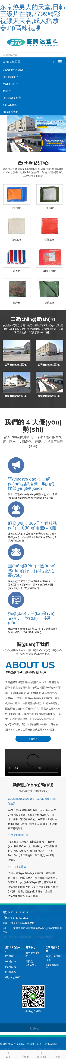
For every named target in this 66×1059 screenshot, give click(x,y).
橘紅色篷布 (49, 271)
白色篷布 (16, 239)
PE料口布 (10, 966)
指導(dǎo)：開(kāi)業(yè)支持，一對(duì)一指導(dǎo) (31, 618)
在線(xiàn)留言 (11, 104)
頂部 (57, 1054)
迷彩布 (16, 302)
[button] (62, 83)
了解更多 (33, 738)
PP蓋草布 (10, 972)
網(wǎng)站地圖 (43, 937)
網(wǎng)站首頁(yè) (13, 69)
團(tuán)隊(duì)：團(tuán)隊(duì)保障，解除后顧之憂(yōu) (32, 571)
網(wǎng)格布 (12, 977)
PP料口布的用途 (17, 866)
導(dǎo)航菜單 (11, 61)
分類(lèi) (41, 1054)
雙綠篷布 (49, 302)
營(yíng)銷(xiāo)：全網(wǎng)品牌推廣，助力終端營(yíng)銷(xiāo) (31, 484)
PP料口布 (10, 961)
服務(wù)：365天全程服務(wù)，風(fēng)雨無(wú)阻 (32, 525)
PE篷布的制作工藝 (18, 835)
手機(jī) (25, 1054)
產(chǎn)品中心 (11, 83)
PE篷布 (16, 208)
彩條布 (16, 271)
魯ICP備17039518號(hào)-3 (18, 937)
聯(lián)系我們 (10, 111)
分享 (8, 1054)
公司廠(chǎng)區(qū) (16, 364)
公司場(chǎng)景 (12, 97)
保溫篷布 (49, 239)
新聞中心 (7, 90)
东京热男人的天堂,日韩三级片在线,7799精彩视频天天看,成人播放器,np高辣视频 (32, 17)
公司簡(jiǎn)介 (10, 76)
